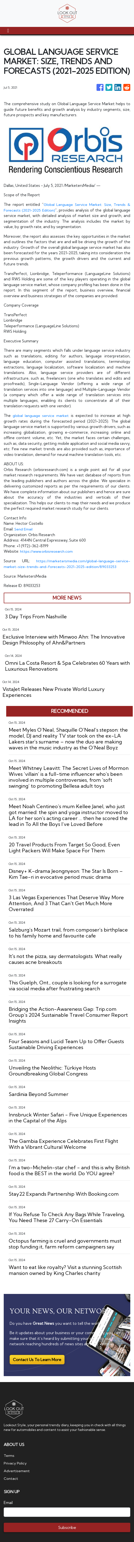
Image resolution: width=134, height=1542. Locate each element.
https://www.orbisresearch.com (47, 551)
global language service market (41, 415)
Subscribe (67, 1526)
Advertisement (17, 1470)
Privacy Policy (15, 1462)
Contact (11, 1477)
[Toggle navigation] (8, 30)
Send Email (23, 529)
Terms (9, 1455)
